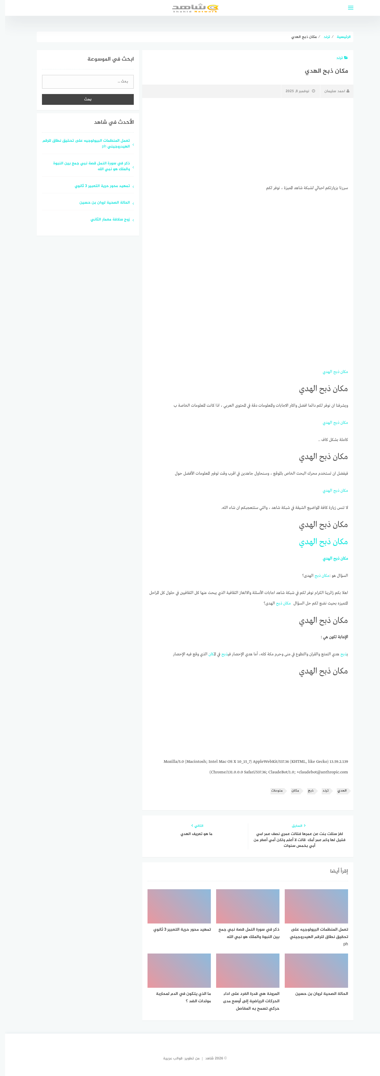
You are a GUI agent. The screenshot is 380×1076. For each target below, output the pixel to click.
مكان (339, 372)
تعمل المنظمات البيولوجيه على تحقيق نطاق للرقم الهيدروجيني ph (81, 144)
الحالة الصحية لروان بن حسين (99, 203)
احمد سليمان (331, 91)
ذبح (331, 372)
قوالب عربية (168, 1058)
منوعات (272, 791)
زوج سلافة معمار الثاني (105, 220)
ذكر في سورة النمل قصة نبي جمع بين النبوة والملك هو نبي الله (86, 167)
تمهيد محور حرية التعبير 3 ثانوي (97, 186)
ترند (337, 58)
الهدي (322, 372)
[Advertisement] (242, 141)
